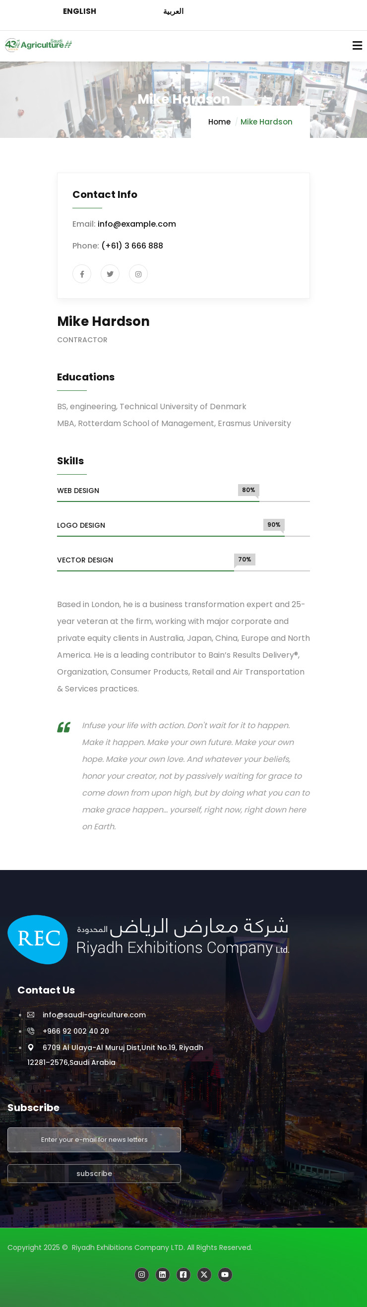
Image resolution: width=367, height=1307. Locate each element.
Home (219, 122)
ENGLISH (79, 11)
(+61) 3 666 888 (132, 245)
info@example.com (137, 224)
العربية (173, 11)
